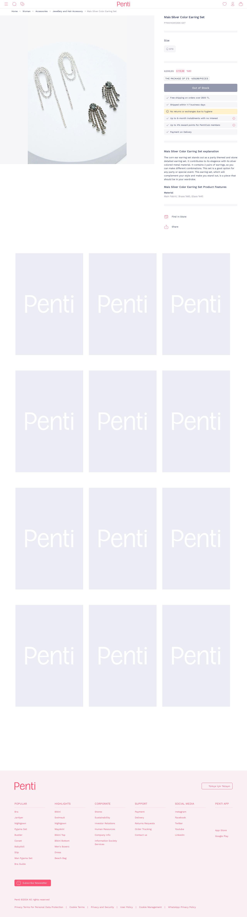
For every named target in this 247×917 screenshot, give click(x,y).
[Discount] (22, 4)
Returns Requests (145, 823)
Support (141, 803)
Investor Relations (105, 823)
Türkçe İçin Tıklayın (219, 786)
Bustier (18, 835)
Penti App (222, 803)
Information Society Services (106, 842)
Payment (140, 811)
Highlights (63, 803)
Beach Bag (60, 858)
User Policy (126, 907)
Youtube (179, 829)
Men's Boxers (62, 846)
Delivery (139, 817)
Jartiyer (18, 817)
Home (15, 11)
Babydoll (19, 846)
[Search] (14, 4)
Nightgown (20, 823)
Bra (16, 811)
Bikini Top (60, 835)
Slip (16, 852)
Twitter (179, 823)
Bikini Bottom (62, 840)
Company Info (102, 835)
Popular (20, 803)
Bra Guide (20, 864)
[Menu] (6, 4)
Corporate (103, 803)
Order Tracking (143, 829)
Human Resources (105, 829)
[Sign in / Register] (232, 4)
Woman (26, 11)
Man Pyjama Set (23, 858)
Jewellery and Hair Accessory (68, 11)
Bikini (58, 811)
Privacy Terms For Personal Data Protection (38, 907)
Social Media (184, 803)
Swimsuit (60, 817)
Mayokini (59, 829)
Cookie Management (150, 907)
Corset (18, 840)
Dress (58, 852)
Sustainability (102, 817)
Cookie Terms (77, 907)
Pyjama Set (20, 829)
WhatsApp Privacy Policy (182, 907)
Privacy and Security (102, 907)
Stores (98, 811)
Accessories (42, 11)
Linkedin (179, 835)
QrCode (223, 818)
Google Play (221, 836)
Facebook (180, 817)
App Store (221, 830)
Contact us (141, 835)
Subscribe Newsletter (35, 883)
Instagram (180, 811)
